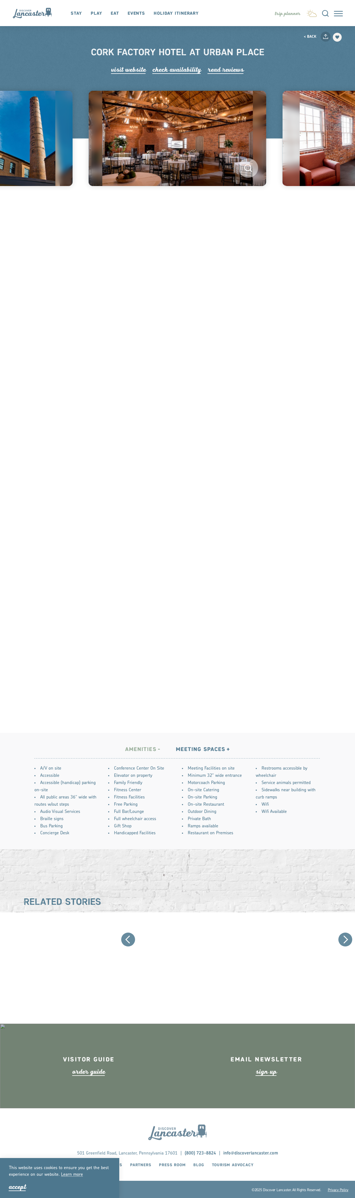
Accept (17, 1187)
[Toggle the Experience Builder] (287, 13)
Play (96, 13)
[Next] (345, 941)
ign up (266, 1084)
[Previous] (128, 941)
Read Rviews (226, 70)
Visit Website (128, 70)
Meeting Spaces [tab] (200, 751)
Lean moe (72, 1174)
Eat (115, 13)
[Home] (35, 13)
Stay (76, 13)
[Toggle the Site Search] (325, 13)
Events (136, 13)
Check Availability (177, 70)
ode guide (88, 1084)
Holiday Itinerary (176, 13)
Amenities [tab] (140, 751)
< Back (310, 37)
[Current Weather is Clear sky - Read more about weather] (312, 12)
